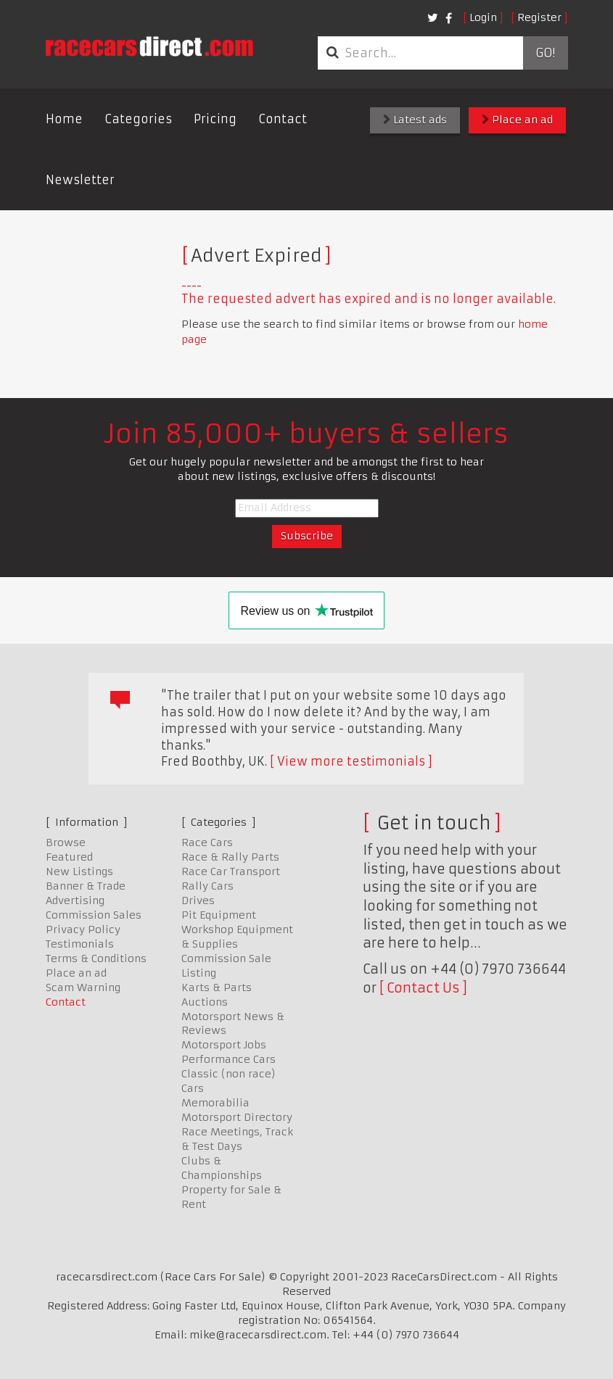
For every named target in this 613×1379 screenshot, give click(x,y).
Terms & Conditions (96, 958)
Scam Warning (83, 987)
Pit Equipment (218, 915)
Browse (66, 842)
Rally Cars (207, 886)
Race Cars (207, 842)
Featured (69, 857)
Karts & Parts (216, 987)
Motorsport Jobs (223, 1044)
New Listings (79, 871)
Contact (282, 119)
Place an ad (517, 119)
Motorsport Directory (236, 1117)
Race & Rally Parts (230, 857)
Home (64, 119)
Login (483, 17)
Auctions (204, 1002)
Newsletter (80, 180)
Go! (545, 53)
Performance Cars (228, 1059)
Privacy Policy (83, 929)
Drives (198, 900)
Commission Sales (93, 915)
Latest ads (415, 119)
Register (539, 17)
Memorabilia (215, 1102)
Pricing (215, 119)
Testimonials (80, 944)
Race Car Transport (230, 871)
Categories (138, 119)
